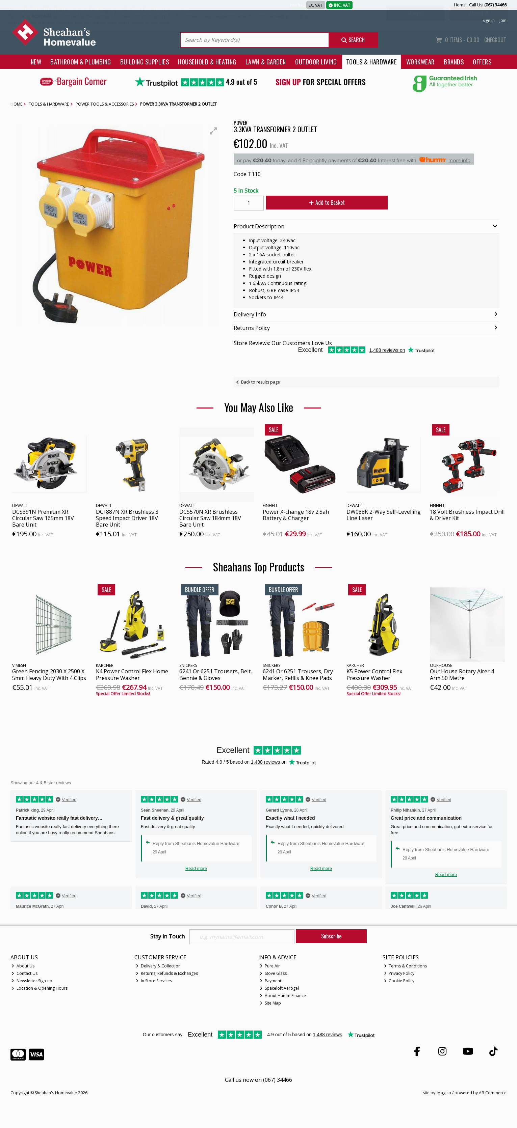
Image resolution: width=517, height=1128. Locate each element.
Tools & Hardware (371, 61)
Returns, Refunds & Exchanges (167, 973)
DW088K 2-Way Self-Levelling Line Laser (383, 515)
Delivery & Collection (158, 966)
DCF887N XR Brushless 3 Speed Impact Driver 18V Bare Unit (127, 518)
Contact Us (24, 973)
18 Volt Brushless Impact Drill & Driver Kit (467, 515)
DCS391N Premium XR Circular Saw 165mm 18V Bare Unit (43, 518)
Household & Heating (207, 61)
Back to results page (260, 382)
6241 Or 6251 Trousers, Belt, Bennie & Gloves (215, 674)
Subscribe (331, 936)
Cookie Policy (399, 981)
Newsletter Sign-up (31, 981)
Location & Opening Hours (39, 988)
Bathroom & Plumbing (80, 61)
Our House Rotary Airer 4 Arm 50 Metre (462, 674)
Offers (482, 61)
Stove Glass (273, 973)
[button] (213, 130)
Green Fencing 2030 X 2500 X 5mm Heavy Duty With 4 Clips (49, 674)
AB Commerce (493, 1093)
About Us (22, 966)
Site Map (270, 1003)
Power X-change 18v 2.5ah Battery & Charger (296, 515)
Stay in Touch (167, 936)
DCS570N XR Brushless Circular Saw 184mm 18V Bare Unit (210, 518)
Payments (271, 981)
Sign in (489, 20)
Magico (444, 1093)
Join (503, 20)
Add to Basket (327, 202)
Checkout (495, 40)
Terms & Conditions (405, 966)
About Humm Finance (283, 995)
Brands (454, 61)
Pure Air (270, 966)
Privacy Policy (399, 973)
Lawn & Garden (265, 61)
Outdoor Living (316, 61)
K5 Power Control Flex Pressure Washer (374, 674)
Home (460, 5)
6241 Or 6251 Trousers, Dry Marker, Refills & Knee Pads (298, 674)
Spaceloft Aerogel (279, 988)
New (36, 61)
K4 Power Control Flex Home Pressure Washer (132, 674)
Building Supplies (144, 61)
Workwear (420, 61)
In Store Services (154, 981)
